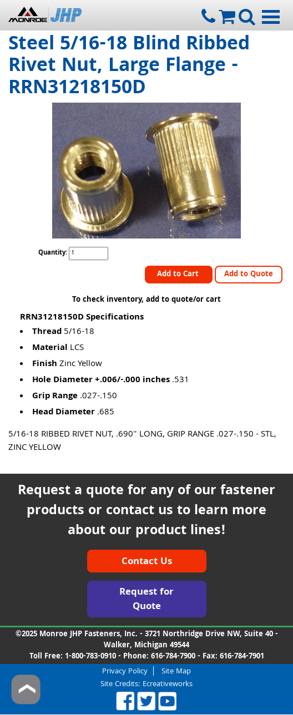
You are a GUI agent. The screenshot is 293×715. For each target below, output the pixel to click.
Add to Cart (179, 274)
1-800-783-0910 (90, 657)
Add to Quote (248, 274)
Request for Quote (146, 600)
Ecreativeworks (168, 684)
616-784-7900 (173, 657)
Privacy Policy (125, 671)
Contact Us (147, 562)
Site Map (176, 671)
